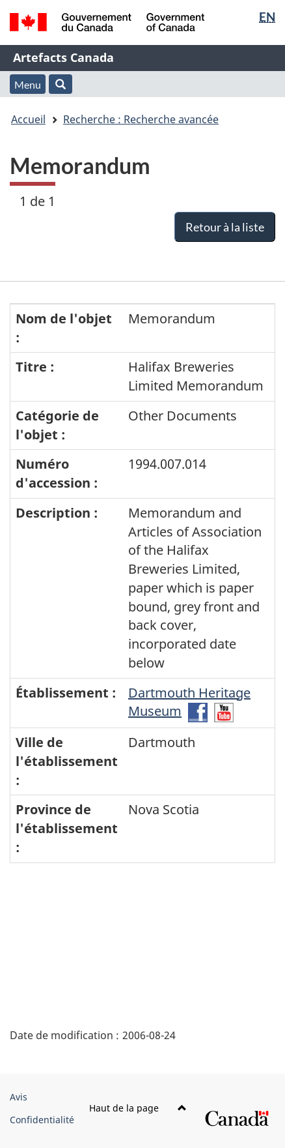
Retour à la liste (224, 227)
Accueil (28, 119)
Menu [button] (27, 84)
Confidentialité (42, 1119)
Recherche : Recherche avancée (141, 119)
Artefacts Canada (63, 57)
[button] (60, 84)
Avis (18, 1097)
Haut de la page (138, 1108)
